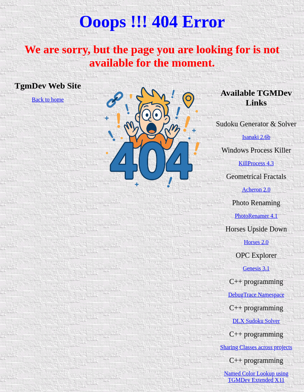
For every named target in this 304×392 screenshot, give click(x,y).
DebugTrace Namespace (256, 295)
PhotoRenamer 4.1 (256, 216)
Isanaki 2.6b (256, 137)
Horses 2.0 (256, 242)
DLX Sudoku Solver (256, 321)
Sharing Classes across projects (256, 347)
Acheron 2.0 (256, 189)
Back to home (48, 99)
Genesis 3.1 (256, 268)
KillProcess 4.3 (256, 163)
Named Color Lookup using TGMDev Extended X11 (256, 376)
